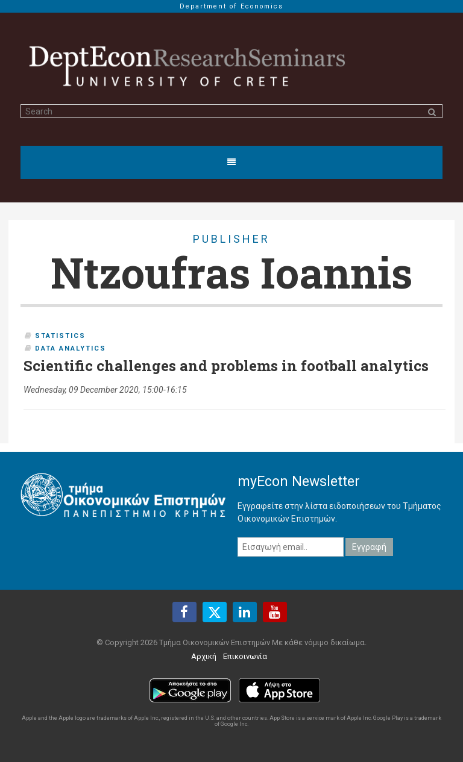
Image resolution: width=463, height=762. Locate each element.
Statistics (60, 336)
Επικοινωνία (245, 656)
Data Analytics (70, 348)
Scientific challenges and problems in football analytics (226, 365)
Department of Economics (231, 6)
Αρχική (203, 656)
